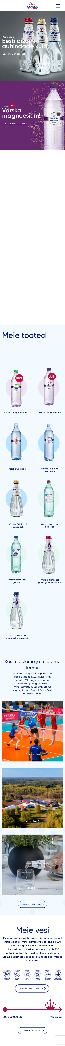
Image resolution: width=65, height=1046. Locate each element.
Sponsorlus (33, 754)
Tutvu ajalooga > (31, 1031)
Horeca (30, 888)
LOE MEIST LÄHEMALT (31, 904)
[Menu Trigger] (58, 6)
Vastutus (31, 821)
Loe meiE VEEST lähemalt (31, 989)
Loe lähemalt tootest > (15, 54)
